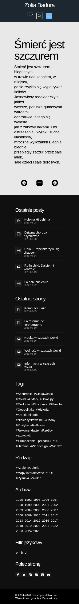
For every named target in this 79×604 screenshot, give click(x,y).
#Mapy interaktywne (30, 473)
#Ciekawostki (43, 394)
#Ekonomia (39, 404)
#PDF (50, 473)
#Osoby (49, 420)
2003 (19, 510)
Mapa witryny (50, 598)
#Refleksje (37, 425)
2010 (36, 515)
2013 (19, 520)
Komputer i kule (35, 308)
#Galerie (33, 467)
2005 (36, 510)
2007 (54, 510)
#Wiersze (56, 446)
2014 (28, 520)
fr (22, 552)
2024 (28, 531)
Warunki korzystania (27, 598)
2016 (45, 520)
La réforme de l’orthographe (34, 322)
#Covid (21, 399)
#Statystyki (23, 435)
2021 (45, 525)
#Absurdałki (24, 394)
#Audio (21, 467)
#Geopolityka (25, 409)
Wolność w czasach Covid (42, 350)
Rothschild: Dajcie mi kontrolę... (39, 267)
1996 (45, 499)
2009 (28, 515)
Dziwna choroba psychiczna (35, 234)
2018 (19, 525)
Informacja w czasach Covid (39, 365)
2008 (19, 515)
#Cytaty (32, 399)
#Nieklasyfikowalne (29, 420)
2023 (19, 531)
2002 (54, 505)
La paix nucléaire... (37, 282)
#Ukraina (22, 446)
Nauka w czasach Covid (41, 337)
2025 (36, 531)
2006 (45, 510)
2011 (45, 515)
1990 (19, 499)
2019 (28, 525)
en (18, 552)
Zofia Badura (39, 5)
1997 (54, 499)
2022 (54, 525)
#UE (56, 441)
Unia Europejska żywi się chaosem (42, 250)
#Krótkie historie (27, 414)
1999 (28, 505)
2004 (28, 510)
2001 (45, 505)
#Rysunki (22, 478)
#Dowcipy (47, 399)
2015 (36, 520)
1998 (19, 505)
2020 (36, 525)
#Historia (42, 409)
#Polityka (22, 425)
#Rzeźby (46, 430)
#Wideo (36, 478)
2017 (54, 520)
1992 (28, 499)
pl (26, 552)
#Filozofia (55, 404)
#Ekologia (23, 404)
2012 (54, 515)
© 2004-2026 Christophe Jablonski (36, 595)
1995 (36, 499)
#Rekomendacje (27, 430)
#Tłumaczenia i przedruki (33, 441)
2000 (36, 505)
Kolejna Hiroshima (37, 219)
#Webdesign (39, 446)
